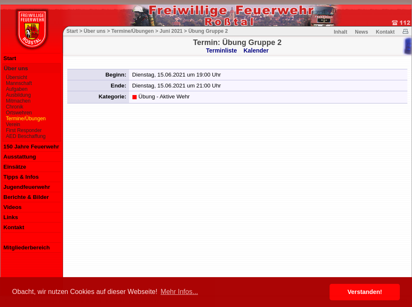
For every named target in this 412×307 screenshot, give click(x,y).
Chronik (14, 107)
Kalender (256, 50)
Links (10, 217)
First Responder (24, 130)
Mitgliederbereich (26, 247)
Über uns (16, 68)
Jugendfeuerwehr (26, 187)
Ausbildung (18, 95)
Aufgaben (16, 89)
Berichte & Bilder (26, 197)
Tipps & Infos (21, 177)
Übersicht (16, 77)
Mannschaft (19, 83)
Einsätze (14, 167)
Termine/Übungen (26, 119)
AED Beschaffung (26, 136)
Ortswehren (19, 113)
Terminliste (221, 50)
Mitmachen (18, 101)
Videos (12, 207)
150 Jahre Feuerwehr (31, 146)
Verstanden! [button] (365, 291)
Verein (13, 124)
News (361, 32)
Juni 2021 (171, 31)
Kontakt (13, 227)
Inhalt (340, 32)
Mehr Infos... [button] (179, 291)
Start (9, 58)
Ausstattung (19, 157)
